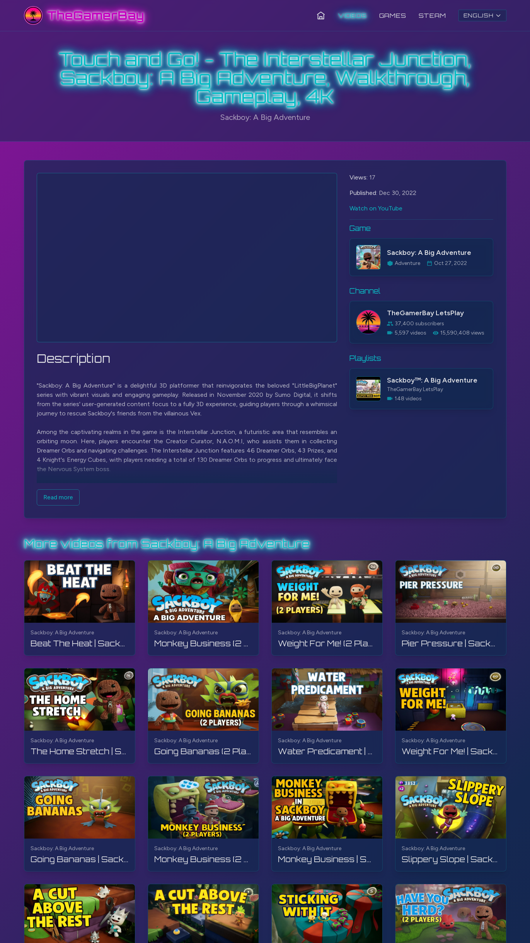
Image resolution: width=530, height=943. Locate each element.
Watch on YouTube (375, 208)
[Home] (320, 15)
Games (392, 15)
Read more (58, 497)
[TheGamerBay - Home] (84, 15)
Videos (352, 15)
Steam (432, 15)
